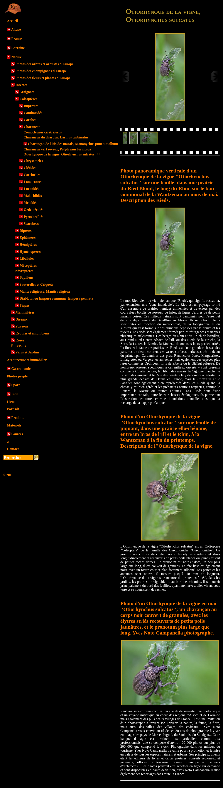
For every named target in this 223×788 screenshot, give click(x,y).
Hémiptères (28, 244)
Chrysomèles (33, 161)
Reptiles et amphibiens (32, 333)
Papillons (26, 277)
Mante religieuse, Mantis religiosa (45, 291)
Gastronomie (21, 368)
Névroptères (24, 271)
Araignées (26, 92)
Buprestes (31, 106)
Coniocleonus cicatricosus (43, 132)
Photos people (17, 376)
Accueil (12, 21)
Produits (17, 418)
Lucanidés (31, 189)
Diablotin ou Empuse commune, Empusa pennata (56, 298)
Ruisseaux (18, 346)
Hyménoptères (30, 251)
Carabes (30, 120)
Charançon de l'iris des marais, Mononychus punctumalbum (73, 144)
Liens (11, 402)
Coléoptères (28, 99)
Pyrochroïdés (33, 216)
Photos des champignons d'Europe (41, 71)
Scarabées (31, 223)
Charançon (32, 127)
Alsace (16, 29)
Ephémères (28, 237)
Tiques (25, 305)
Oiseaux (21, 319)
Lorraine (18, 48)
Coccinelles (32, 175)
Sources (17, 434)
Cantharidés (33, 113)
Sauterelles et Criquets (36, 284)
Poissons (21, 326)
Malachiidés (33, 196)
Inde (14, 394)
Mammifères (24, 312)
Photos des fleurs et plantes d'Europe (43, 78)
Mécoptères (28, 265)
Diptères (26, 230)
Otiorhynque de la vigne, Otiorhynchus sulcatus (62, 154)
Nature (16, 57)
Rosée (19, 340)
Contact (13, 449)
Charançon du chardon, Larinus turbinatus (56, 137)
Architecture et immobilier (27, 360)
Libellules (27, 258)
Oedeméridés (33, 209)
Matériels (14, 425)
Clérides (30, 168)
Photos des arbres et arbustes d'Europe (44, 64)
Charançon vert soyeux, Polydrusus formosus (57, 149)
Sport (15, 385)
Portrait (13, 409)
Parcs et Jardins (27, 352)
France (16, 39)
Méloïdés (30, 203)
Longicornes (33, 182)
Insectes (21, 85)
